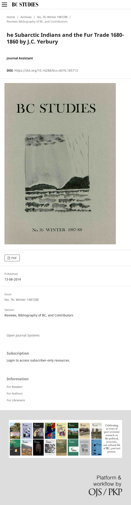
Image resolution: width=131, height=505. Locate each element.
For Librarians (16, 400)
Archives (26, 17)
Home (11, 17)
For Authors (14, 393)
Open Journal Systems (23, 335)
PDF (14, 258)
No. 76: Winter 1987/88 (52, 17)
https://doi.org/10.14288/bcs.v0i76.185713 (46, 70)
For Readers (14, 387)
